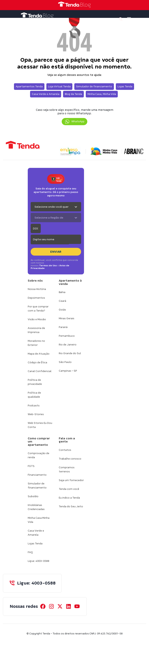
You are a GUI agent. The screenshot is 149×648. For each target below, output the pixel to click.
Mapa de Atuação (38, 353)
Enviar (56, 251)
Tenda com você (69, 489)
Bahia (62, 292)
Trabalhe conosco (70, 458)
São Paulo (65, 362)
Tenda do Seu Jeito (71, 506)
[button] (74, 121)
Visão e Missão (37, 319)
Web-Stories (36, 414)
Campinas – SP (68, 370)
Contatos (65, 449)
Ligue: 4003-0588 (38, 561)
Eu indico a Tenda (69, 497)
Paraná (63, 327)
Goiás (62, 309)
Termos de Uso (48, 265)
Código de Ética (37, 362)
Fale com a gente (67, 440)
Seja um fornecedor (71, 480)
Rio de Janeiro (67, 344)
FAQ (30, 552)
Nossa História (37, 289)
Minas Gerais (66, 318)
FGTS (31, 466)
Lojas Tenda (35, 543)
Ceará (62, 300)
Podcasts (34, 405)
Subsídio (33, 496)
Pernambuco (67, 335)
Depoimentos (36, 297)
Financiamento (37, 474)
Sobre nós (35, 280)
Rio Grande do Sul (70, 353)
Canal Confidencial (39, 371)
